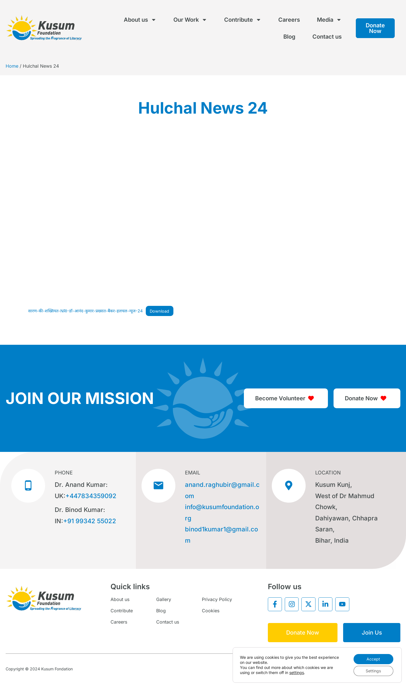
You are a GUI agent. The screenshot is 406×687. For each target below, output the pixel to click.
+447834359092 (90, 496)
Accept (373, 659)
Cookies (210, 610)
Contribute (242, 19)
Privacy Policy (217, 599)
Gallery (163, 599)
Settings (373, 670)
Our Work (190, 19)
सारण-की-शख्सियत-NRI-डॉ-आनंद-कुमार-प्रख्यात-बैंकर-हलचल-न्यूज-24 (85, 311)
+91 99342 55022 (89, 521)
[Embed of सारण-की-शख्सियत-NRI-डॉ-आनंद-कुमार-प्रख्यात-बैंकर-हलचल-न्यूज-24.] (203, 219)
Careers (289, 19)
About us (140, 19)
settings (296, 672)
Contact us (327, 36)
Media (329, 19)
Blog (289, 36)
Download (159, 311)
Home (12, 66)
